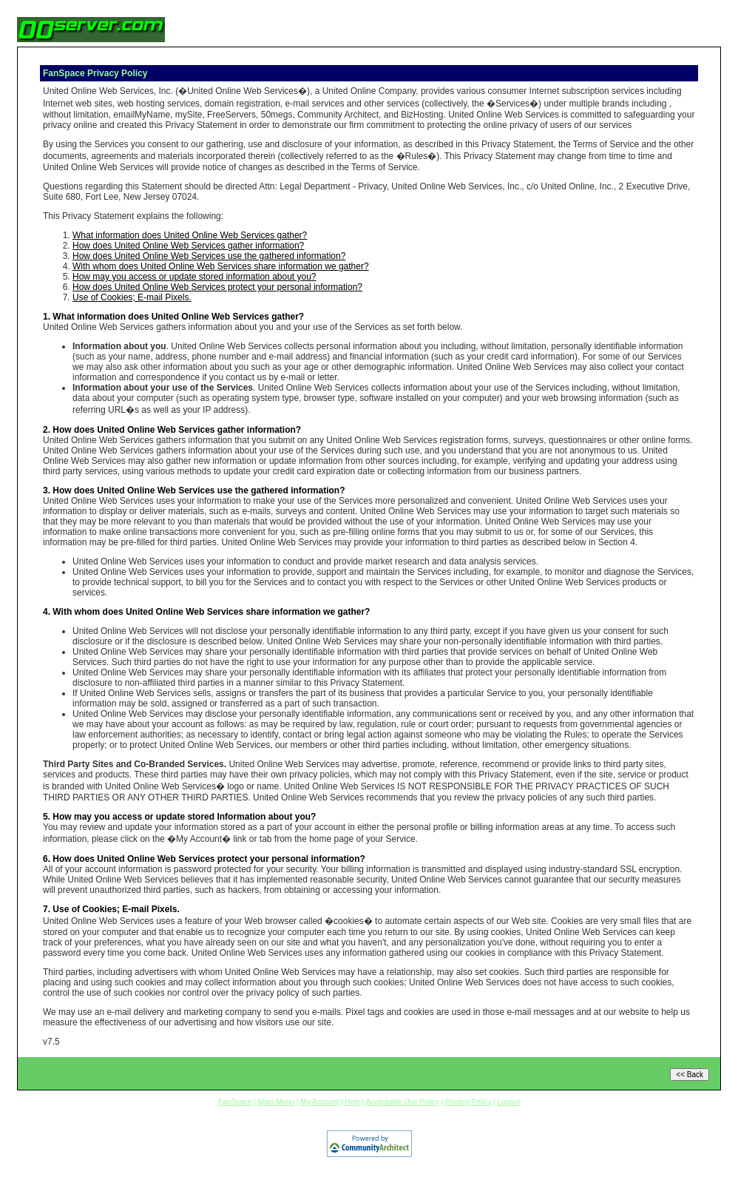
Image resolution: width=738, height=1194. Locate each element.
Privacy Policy (468, 1102)
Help (352, 1102)
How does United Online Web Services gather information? (188, 245)
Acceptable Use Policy (402, 1102)
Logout (508, 1102)
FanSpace (235, 1102)
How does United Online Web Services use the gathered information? (208, 256)
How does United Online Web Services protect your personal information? (217, 287)
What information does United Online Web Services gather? (189, 235)
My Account (319, 1102)
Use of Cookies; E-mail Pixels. (132, 297)
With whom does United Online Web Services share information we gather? (220, 266)
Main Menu (276, 1102)
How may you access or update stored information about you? (194, 276)
